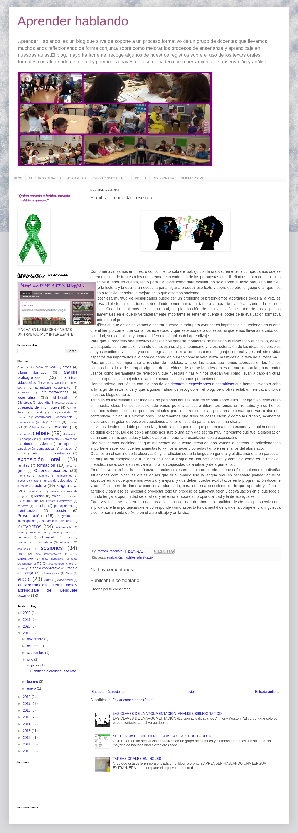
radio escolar (63, 527)
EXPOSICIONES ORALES (110, 178)
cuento (61, 427)
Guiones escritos (50, 470)
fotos (69, 465)
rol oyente (47, 537)
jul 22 (35, 665)
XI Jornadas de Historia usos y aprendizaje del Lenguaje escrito (47, 590)
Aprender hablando (72, 21)
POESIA (140, 178)
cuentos (22, 434)
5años (39, 367)
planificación (145, 557)
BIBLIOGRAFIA (163, 178)
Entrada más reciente (108, 691)
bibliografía (61, 397)
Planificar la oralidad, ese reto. (53, 671)
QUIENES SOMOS (194, 178)
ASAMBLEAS (76, 178)
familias (23, 465)
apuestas (23, 392)
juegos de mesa (27, 480)
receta (21, 532)
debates (177, 384)
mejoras (55, 491)
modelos (129, 557)
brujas (69, 402)
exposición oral (38, 459)
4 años (22, 367)
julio (30, 659)
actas (67, 367)
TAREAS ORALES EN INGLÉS (137, 759)
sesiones (52, 548)
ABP (53, 367)
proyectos (29, 526)
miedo (56, 496)
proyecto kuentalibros (57, 521)
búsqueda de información (38, 407)
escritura (39, 453)
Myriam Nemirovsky (59, 501)
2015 (27, 717)
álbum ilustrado (31, 372)
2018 (27, 697)
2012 (27, 737)
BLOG (18, 178)
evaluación (114, 557)
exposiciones (200, 384)
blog (58, 402)
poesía (60, 510)
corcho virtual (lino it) (31, 422)
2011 (27, 744)
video (24, 579)
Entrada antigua (267, 691)
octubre (33, 646)
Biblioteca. (24, 402)
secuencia (23, 548)
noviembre (35, 639)
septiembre (36, 653)
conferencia (64, 417)
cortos (55, 422)
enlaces (66, 448)
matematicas (35, 491)
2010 (27, 751)
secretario (66, 542)
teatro (21, 553)
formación (46, 465)
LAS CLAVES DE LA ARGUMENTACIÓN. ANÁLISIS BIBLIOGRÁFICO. (167, 713)
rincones (23, 537)
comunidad (43, 417)
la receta (22, 486)
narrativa (22, 506)
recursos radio (39, 532)
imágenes (43, 475)
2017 (27, 703)
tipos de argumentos (60, 563)
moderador (30, 501)
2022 (27, 613)
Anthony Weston (53, 382)
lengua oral (66, 485)
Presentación (29, 515)
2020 (27, 626)
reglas (69, 532)
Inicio (190, 691)
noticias (40, 506)
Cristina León (38, 427)
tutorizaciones (50, 573)
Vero (69, 573)
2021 (27, 619)
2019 (27, 633)
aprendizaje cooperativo (53, 387)
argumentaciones (54, 392)
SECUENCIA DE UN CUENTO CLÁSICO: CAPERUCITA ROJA (162, 736)
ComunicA (23, 417)
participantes (63, 506)
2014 (27, 724)
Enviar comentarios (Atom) (132, 700)
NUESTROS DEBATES (45, 178)
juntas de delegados (58, 480)
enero (32, 688)
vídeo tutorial (65, 580)
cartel (38, 412)
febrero (33, 681)
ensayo (21, 453)
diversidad (71, 439)
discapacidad (30, 439)
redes (56, 532)
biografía (43, 402)
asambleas (225, 384)
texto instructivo (52, 558)
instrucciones (64, 475)
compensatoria (61, 412)
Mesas (39, 496)
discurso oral (51, 439)
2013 (27, 731)
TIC (39, 563)
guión (21, 471)
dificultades (70, 434)
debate (41, 433)
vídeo (47, 580)
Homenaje (23, 475)
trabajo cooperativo (45, 568)
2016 (27, 710)
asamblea (26, 397)
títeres (21, 568)
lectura (40, 485)
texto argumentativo (48, 553)
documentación (36, 444)
